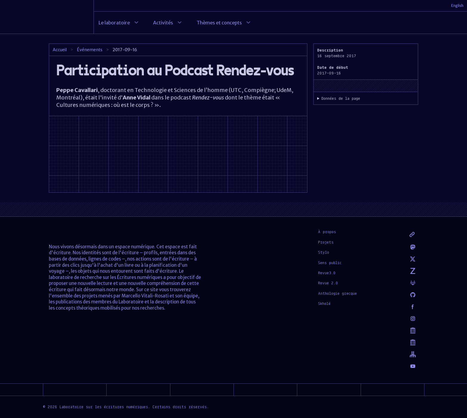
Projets (326, 242)
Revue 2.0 (328, 282)
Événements (89, 49)
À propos (327, 231)
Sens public (330, 262)
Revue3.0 (327, 272)
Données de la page (340, 98)
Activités (168, 22)
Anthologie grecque (337, 293)
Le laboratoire (119, 22)
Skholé (324, 303)
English (457, 5)
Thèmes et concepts (224, 22)
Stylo (323, 252)
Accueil (60, 49)
